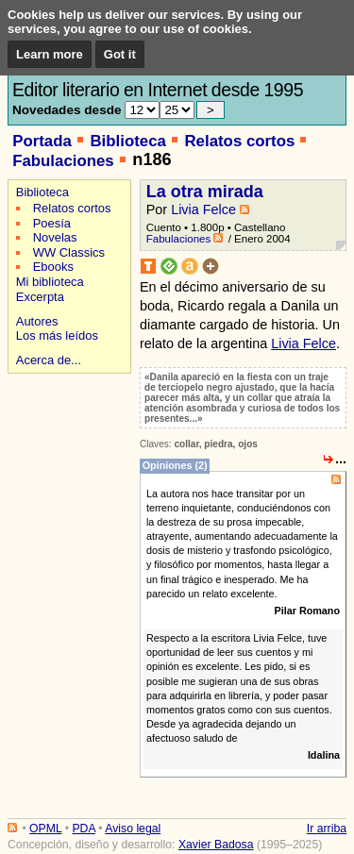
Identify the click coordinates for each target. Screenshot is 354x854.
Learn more (49, 54)
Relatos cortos (239, 141)
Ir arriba (326, 828)
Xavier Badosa (216, 844)
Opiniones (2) (175, 465)
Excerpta (40, 297)
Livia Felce (203, 209)
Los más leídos (57, 335)
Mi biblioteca (50, 282)
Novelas (55, 237)
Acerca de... (48, 360)
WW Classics (69, 252)
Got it (120, 54)
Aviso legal (132, 828)
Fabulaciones (63, 161)
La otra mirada (204, 191)
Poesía (52, 223)
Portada (42, 141)
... (340, 458)
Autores (37, 321)
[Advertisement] (67, 445)
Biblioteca (127, 141)
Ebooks (53, 267)
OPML (45, 828)
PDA (83, 828)
